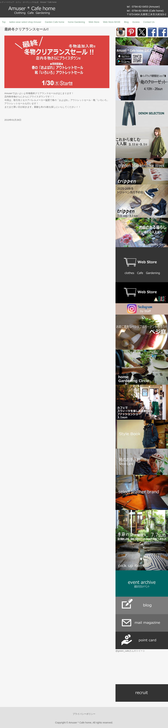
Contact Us (149, 22)
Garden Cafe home (54, 22)
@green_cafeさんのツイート (130, 651)
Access (136, 22)
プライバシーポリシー (84, 714)
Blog (126, 22)
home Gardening (76, 22)
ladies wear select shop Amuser (25, 22)
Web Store (94, 22)
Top (4, 22)
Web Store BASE (111, 22)
